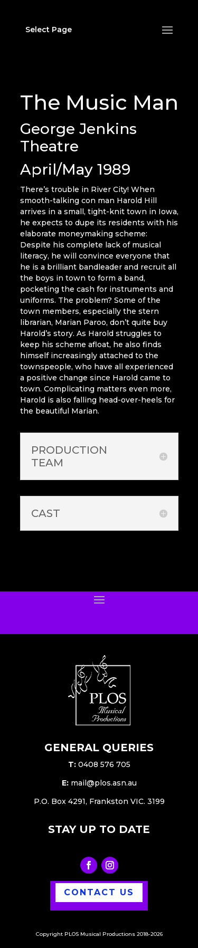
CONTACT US (99, 892)
